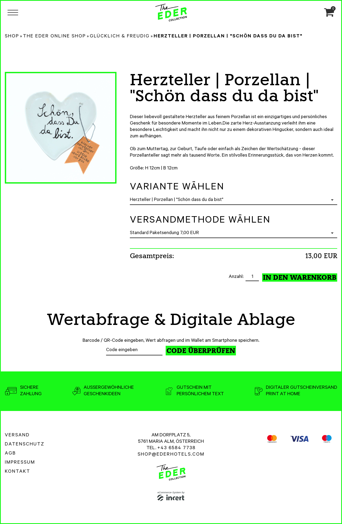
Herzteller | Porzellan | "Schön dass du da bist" (228, 36)
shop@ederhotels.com (171, 454)
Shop (12, 36)
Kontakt (17, 472)
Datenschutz (24, 444)
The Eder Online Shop (54, 36)
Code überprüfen (200, 350)
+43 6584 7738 (176, 448)
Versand (17, 435)
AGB (10, 453)
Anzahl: (237, 277)
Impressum (20, 462)
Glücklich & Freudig (120, 36)
